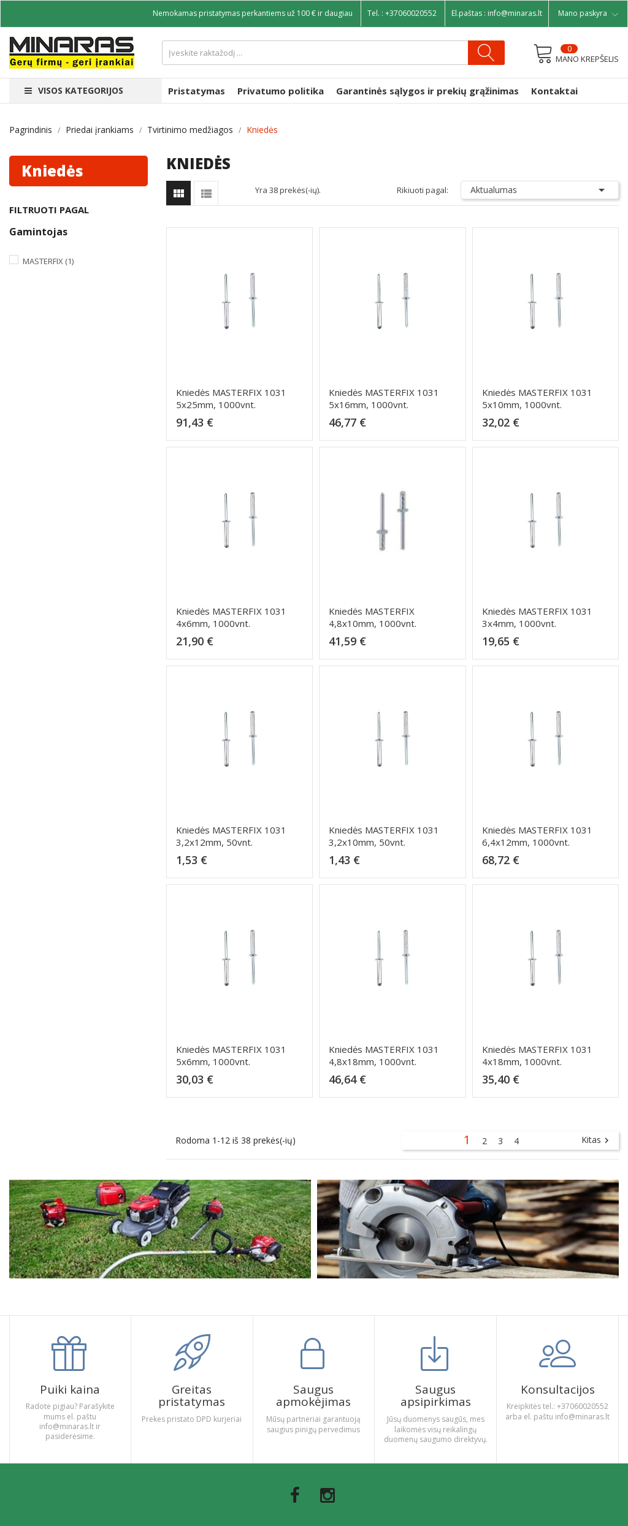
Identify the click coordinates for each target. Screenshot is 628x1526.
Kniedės (52, 171)
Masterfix (48, 261)
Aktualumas (539, 190)
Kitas (596, 1140)
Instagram (327, 1495)
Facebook (295, 1495)
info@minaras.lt (515, 13)
